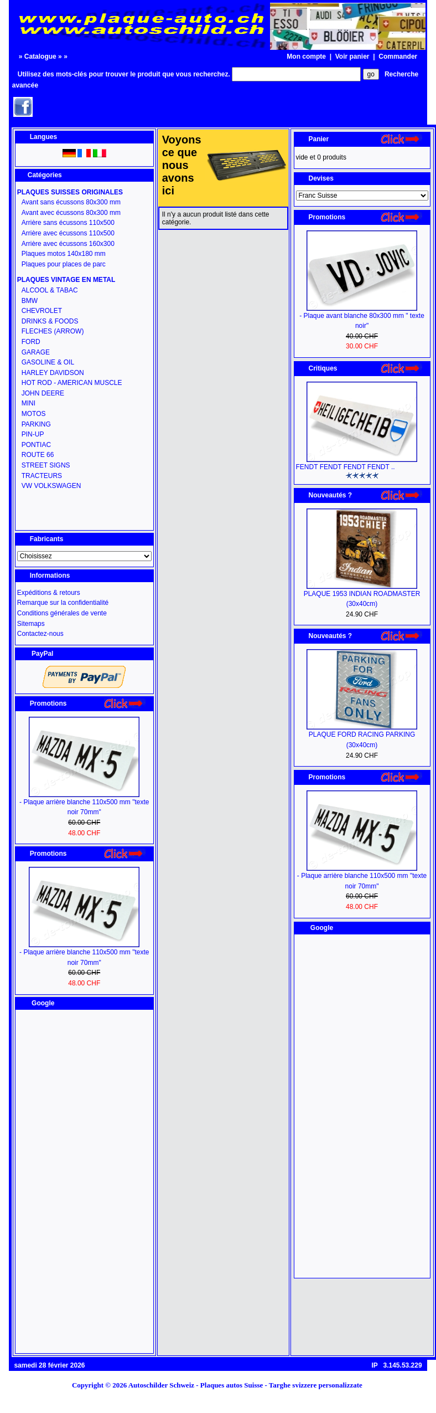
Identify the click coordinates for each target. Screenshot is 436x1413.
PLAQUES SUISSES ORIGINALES (70, 192)
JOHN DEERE (43, 393)
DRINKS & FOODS (50, 321)
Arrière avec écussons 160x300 (68, 244)
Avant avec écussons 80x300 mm (71, 213)
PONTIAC (36, 445)
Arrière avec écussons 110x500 (68, 233)
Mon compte (306, 56)
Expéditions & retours (48, 593)
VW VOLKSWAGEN (51, 486)
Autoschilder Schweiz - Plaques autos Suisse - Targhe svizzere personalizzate (249, 1385)
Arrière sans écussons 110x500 (68, 223)
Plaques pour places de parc (64, 264)
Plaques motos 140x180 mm (64, 254)
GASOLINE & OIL (48, 362)
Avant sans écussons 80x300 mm (71, 202)
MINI (28, 403)
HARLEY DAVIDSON (53, 373)
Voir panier (352, 56)
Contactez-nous (40, 634)
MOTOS (34, 414)
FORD (31, 342)
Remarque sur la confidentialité (62, 603)
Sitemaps (31, 624)
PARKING (36, 424)
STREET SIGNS (46, 465)
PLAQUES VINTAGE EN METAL (66, 280)
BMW (30, 301)
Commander (397, 56)
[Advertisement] (84, 1181)
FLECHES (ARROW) (53, 331)
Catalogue (40, 56)
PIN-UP (33, 434)
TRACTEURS (42, 476)
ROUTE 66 (38, 455)
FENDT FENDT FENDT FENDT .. (345, 467)
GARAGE (36, 352)
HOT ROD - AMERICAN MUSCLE (72, 383)
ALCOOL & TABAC (50, 290)
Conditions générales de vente (62, 613)
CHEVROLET (42, 311)
